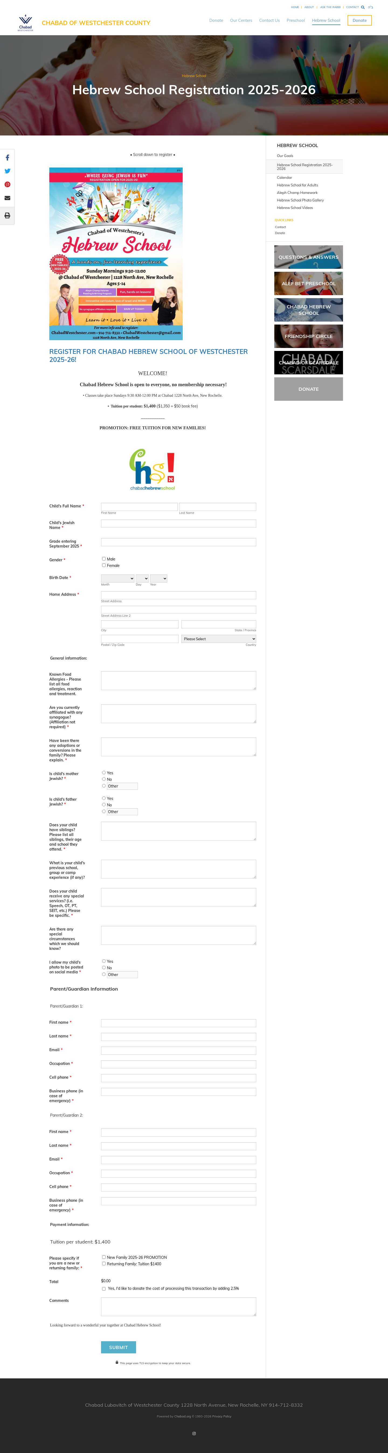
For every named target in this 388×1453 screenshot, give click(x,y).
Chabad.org (182, 1416)
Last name (60, 1036)
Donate (216, 20)
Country (251, 645)
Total (53, 1281)
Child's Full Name (66, 506)
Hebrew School (326, 20)
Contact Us (269, 20)
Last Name (186, 513)
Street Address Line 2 (116, 616)
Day (138, 584)
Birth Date (60, 577)
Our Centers (241, 20)
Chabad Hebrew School (309, 310)
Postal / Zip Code (112, 645)
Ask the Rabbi (330, 7)
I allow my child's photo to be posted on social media (66, 967)
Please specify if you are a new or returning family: (65, 1263)
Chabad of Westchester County (96, 23)
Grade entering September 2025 (65, 544)
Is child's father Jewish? (63, 802)
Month (105, 584)
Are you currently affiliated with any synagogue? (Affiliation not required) (66, 717)
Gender (57, 559)
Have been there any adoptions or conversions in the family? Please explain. (65, 750)
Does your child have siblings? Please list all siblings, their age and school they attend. (65, 837)
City (103, 630)
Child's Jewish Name (61, 525)
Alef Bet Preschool (309, 283)
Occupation (61, 1063)
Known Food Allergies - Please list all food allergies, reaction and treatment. (65, 684)
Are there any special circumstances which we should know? (64, 939)
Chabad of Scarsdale (309, 363)
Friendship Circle (309, 336)
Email (56, 1049)
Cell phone (60, 1077)
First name (60, 1022)
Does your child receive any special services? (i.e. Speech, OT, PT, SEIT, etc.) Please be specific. (66, 903)
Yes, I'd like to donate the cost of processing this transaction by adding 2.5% (173, 1288)
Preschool (296, 20)
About (309, 7)
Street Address (111, 601)
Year (153, 584)
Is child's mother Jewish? (63, 776)
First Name (108, 513)
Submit (118, 1347)
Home (295, 7)
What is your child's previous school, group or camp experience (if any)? (67, 870)
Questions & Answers (309, 257)
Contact (352, 7)
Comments (59, 1300)
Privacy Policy (221, 1416)
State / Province (245, 630)
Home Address (64, 594)
